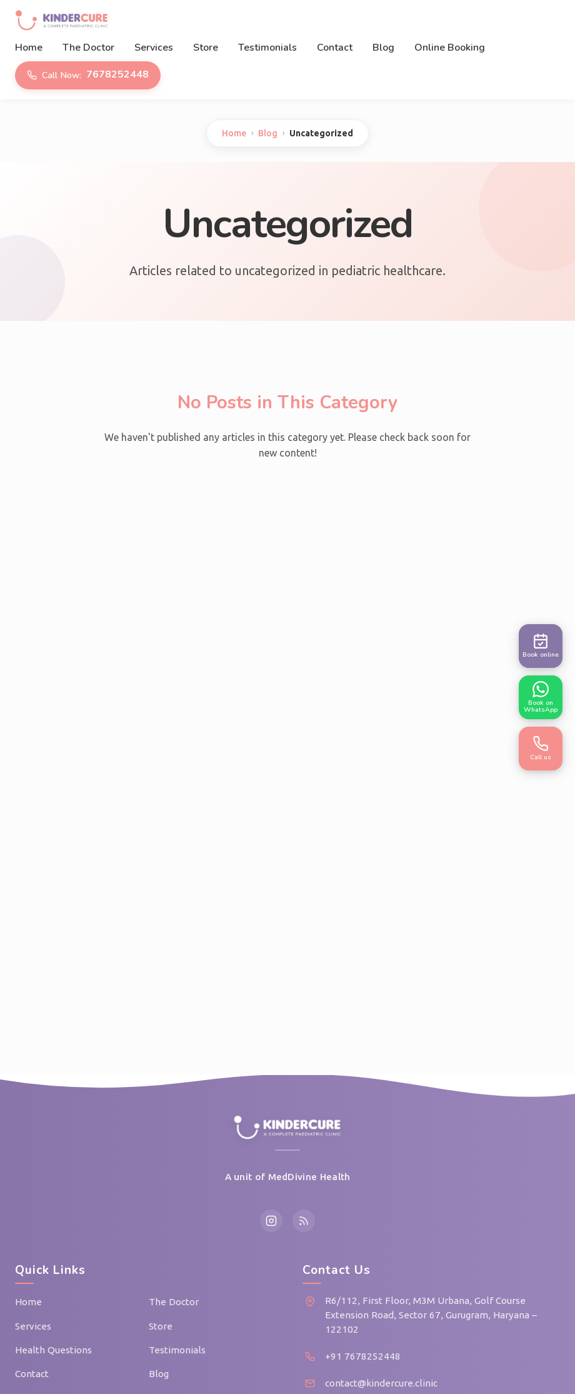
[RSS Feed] (303, 1221)
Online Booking (449, 47)
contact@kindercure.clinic (381, 1383)
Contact (334, 47)
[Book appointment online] (540, 646)
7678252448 (88, 75)
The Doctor (88, 47)
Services (153, 47)
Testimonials (267, 47)
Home (28, 47)
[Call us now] (540, 748)
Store (205, 47)
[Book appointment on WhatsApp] (540, 697)
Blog (383, 47)
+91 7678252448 (363, 1356)
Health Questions (53, 1350)
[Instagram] (271, 1221)
